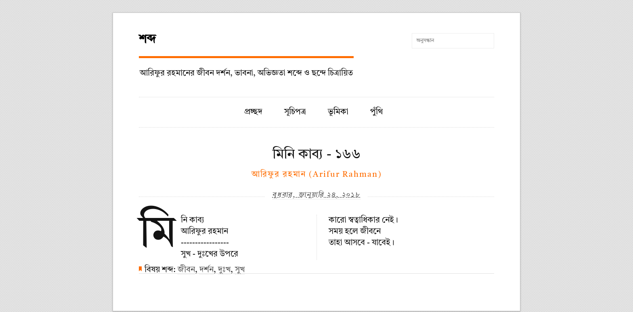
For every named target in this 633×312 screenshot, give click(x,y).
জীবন (186, 270)
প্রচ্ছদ (253, 112)
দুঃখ (224, 270)
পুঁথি (376, 112)
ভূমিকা (338, 112)
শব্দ (147, 40)
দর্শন (206, 270)
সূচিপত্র (295, 112)
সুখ (240, 270)
